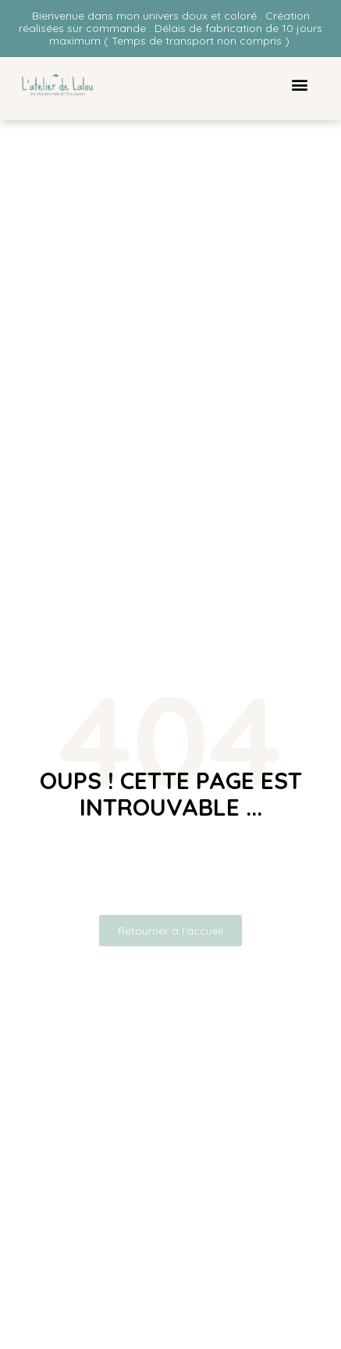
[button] (299, 85)
